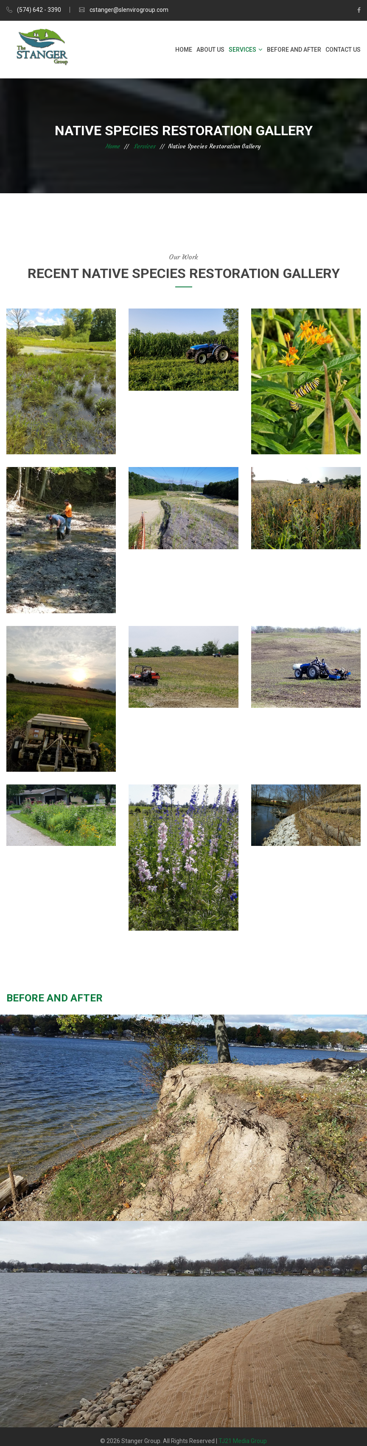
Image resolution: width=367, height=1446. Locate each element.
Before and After (294, 49)
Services (242, 49)
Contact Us (343, 49)
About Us (210, 49)
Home (183, 49)
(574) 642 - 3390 (39, 9)
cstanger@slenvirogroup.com (129, 9)
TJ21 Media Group (243, 1441)
